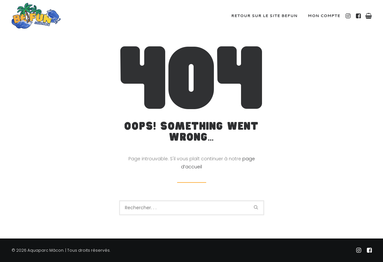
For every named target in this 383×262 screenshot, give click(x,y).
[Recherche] (191, 207)
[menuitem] (264, 16)
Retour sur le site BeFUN (264, 15)
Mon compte (324, 15)
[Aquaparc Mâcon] (36, 16)
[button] (349, 16)
